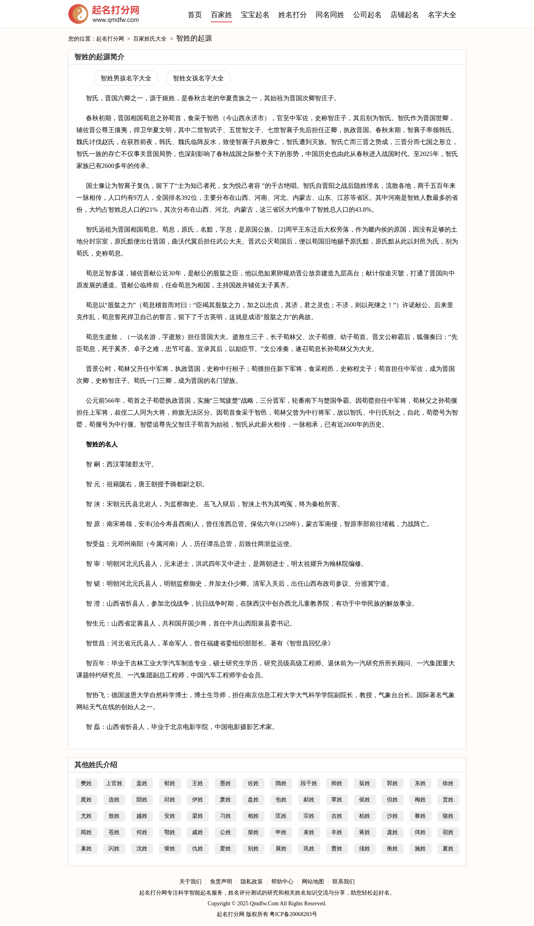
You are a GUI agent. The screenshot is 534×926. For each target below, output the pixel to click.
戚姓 (197, 832)
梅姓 (420, 800)
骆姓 (448, 816)
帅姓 (336, 783)
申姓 (281, 832)
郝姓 (309, 800)
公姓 (225, 832)
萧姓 (225, 800)
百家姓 (221, 15)
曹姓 (336, 849)
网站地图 (313, 882)
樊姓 (86, 783)
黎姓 (420, 816)
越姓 (142, 816)
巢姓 (86, 849)
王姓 (197, 783)
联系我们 (343, 882)
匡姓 (281, 816)
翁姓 (364, 783)
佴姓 (420, 832)
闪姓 (114, 849)
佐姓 (253, 783)
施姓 (420, 849)
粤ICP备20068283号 (293, 914)
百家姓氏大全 (150, 39)
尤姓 (86, 816)
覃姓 (336, 800)
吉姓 (336, 816)
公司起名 (367, 15)
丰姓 (336, 832)
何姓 (142, 832)
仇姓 (197, 849)
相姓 (253, 816)
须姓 (364, 849)
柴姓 (253, 832)
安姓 (169, 816)
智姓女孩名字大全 (198, 78)
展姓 (281, 849)
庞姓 (392, 832)
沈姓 (142, 849)
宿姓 (448, 832)
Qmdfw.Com (264, 904)
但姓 (392, 800)
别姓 (253, 849)
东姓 (420, 783)
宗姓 (309, 816)
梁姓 (197, 816)
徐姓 (448, 783)
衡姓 (392, 849)
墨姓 (225, 783)
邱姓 (169, 800)
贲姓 (448, 800)
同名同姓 (330, 15)
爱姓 (225, 849)
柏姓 (364, 816)
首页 (195, 15)
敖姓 (114, 816)
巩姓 (309, 849)
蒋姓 (364, 832)
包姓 (281, 800)
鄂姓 (169, 832)
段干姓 (309, 783)
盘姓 (253, 800)
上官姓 (114, 783)
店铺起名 (404, 15)
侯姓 (364, 800)
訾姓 (169, 849)
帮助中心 (282, 882)
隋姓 (281, 783)
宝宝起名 (255, 15)
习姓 (225, 816)
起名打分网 (103, 16)
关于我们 (190, 882)
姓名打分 (292, 15)
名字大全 (442, 15)
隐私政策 (252, 882)
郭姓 (392, 783)
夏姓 (448, 849)
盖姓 (142, 783)
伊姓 (197, 800)
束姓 (309, 832)
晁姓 (86, 800)
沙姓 (392, 816)
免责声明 (221, 882)
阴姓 (142, 800)
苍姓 (114, 832)
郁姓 (169, 783)
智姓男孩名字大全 (126, 78)
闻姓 (86, 832)
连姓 (114, 800)
